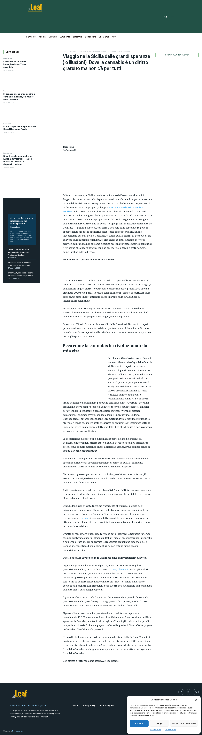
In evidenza (7, 58)
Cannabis (7, 123)
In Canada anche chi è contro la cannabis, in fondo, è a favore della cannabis (19, 96)
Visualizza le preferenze (184, 723)
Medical (72, 51)
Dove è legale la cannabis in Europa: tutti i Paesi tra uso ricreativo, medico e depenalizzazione (17, 160)
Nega (159, 723)
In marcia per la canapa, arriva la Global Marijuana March (19, 127)
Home (65, 51)
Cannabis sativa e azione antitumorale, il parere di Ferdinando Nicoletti (18, 252)
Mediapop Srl (17, 731)
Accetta (139, 723)
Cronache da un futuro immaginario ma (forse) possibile (15, 64)
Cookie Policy (155, 730)
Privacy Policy (170, 730)
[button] (196, 699)
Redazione (15, 227)
